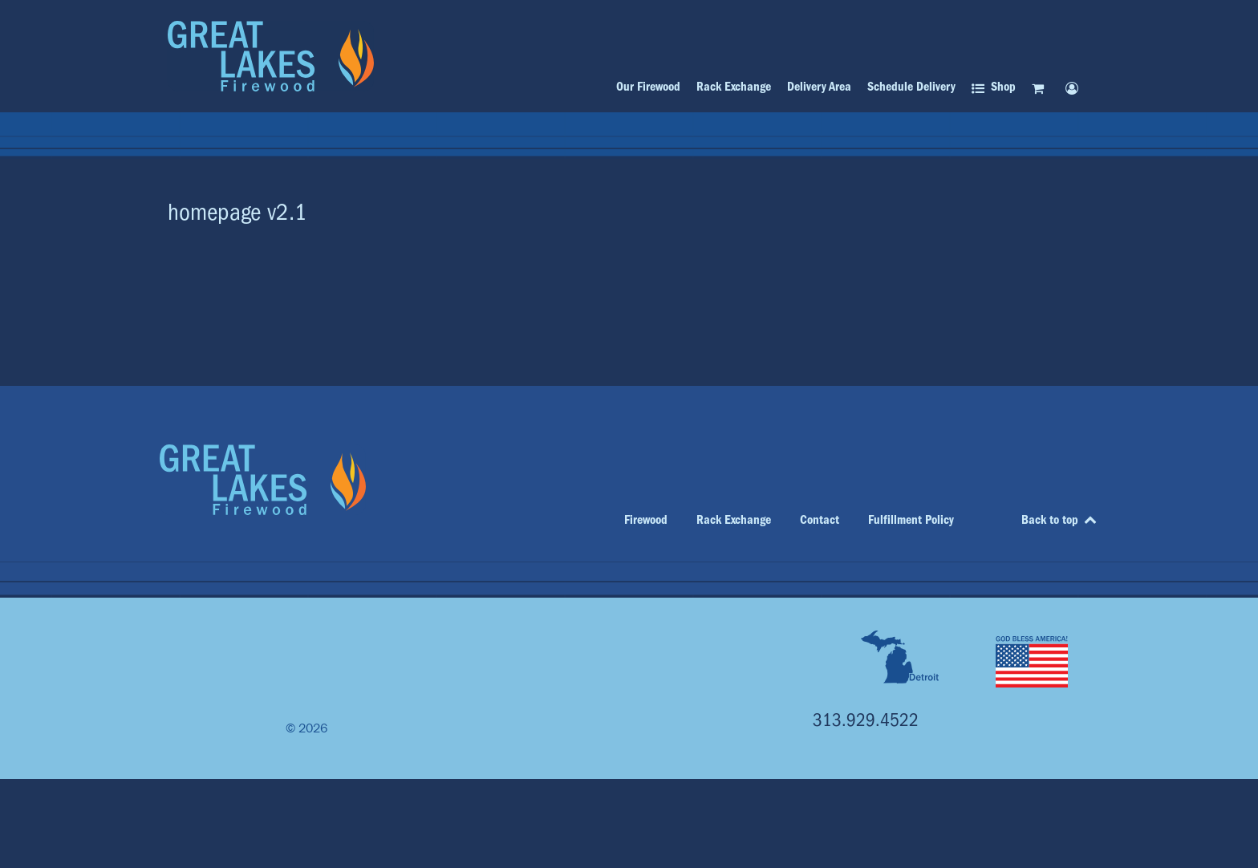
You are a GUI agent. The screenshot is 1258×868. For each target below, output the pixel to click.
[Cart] (1040, 88)
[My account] (1074, 88)
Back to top (1059, 520)
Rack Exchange (733, 520)
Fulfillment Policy (911, 520)
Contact (819, 520)
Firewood (646, 520)
